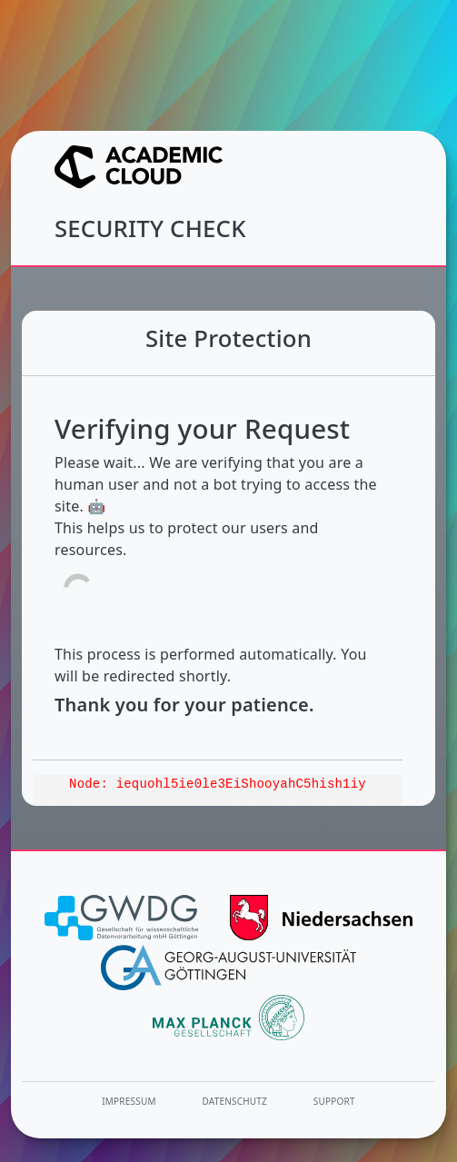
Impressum (128, 1101)
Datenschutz (235, 1101)
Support (334, 1101)
